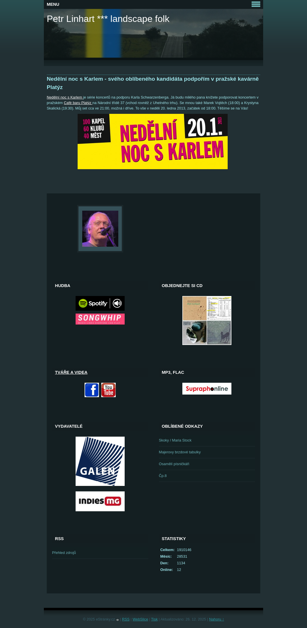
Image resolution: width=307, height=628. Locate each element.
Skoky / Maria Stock (175, 440)
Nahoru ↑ (216, 619)
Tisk (154, 619)
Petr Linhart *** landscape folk (108, 19)
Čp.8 (163, 476)
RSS (126, 619)
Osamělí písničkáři (174, 464)
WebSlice (140, 619)
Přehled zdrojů (64, 552)
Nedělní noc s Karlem (65, 97)
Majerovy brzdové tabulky (180, 452)
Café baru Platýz (78, 103)
